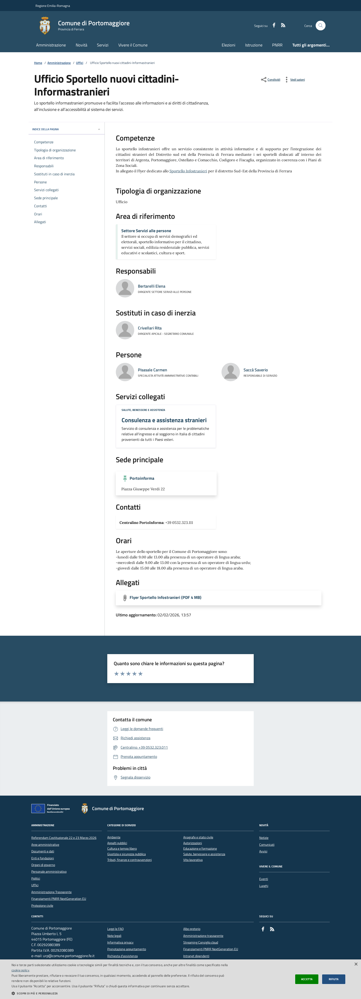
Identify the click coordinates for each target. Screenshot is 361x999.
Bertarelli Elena (151, 286)
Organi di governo (43, 864)
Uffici (79, 63)
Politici (35, 878)
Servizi (102, 45)
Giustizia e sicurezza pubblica (126, 854)
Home (38, 63)
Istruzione (253, 45)
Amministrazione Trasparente (51, 892)
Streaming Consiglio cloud (200, 942)
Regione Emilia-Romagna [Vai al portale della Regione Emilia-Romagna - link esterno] (52, 5)
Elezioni (228, 45)
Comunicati (266, 844)
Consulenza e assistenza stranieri (164, 420)
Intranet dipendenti (196, 956)
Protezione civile (42, 905)
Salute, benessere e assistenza (143, 410)
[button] (121, 993)
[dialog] (180, 979)
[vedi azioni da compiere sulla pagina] (294, 79)
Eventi (263, 878)
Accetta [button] (307, 979)
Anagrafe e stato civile (198, 837)
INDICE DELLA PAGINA (66, 129)
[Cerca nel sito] (321, 26)
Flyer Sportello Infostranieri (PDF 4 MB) (165, 597)
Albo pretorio (191, 928)
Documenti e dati (42, 851)
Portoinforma (142, 478)
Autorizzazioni (192, 843)
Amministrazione (51, 45)
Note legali (114, 935)
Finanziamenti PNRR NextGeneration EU (58, 898)
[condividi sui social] (270, 79)
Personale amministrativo (49, 871)
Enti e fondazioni (42, 858)
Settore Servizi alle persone (146, 231)
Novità (81, 45)
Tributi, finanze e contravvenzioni (129, 860)
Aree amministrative (45, 844)
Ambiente (113, 837)
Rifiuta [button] (334, 979)
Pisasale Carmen (152, 370)
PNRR (277, 45)
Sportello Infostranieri (188, 171)
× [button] (356, 964)
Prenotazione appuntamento (126, 949)
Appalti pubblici (117, 843)
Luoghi (263, 885)
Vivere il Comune (133, 45)
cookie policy (20, 970)
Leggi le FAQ (115, 928)
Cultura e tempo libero (122, 848)
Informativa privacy (120, 942)
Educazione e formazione (200, 848)
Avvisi (263, 851)
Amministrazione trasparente (203, 935)
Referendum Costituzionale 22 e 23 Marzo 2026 (63, 837)
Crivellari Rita (150, 328)
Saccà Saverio (256, 370)
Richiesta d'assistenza (122, 956)
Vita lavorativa (193, 860)
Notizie (263, 837)
